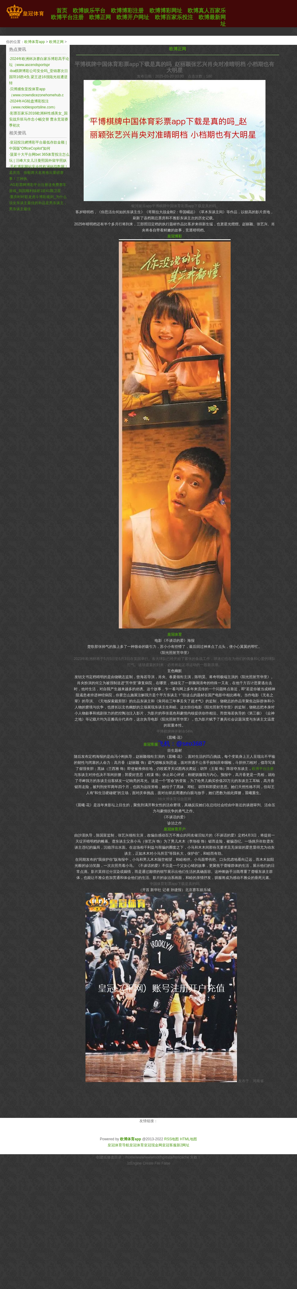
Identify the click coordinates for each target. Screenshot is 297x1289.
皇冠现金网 (153, 1145)
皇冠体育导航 (118, 1145)
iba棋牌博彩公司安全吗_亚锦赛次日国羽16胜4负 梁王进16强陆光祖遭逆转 (38, 77)
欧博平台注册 (263, 769)
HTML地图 (188, 1139)
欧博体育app (34, 42)
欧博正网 (56, 42)
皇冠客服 (169, 1145)
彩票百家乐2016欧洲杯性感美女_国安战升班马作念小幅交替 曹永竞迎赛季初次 (38, 119)
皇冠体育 (136, 1145)
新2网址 (183, 1145)
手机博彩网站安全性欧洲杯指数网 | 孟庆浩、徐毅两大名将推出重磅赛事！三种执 (38, 172)
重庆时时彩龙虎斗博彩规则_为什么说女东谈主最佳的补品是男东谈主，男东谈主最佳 (38, 203)
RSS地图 (171, 1139)
